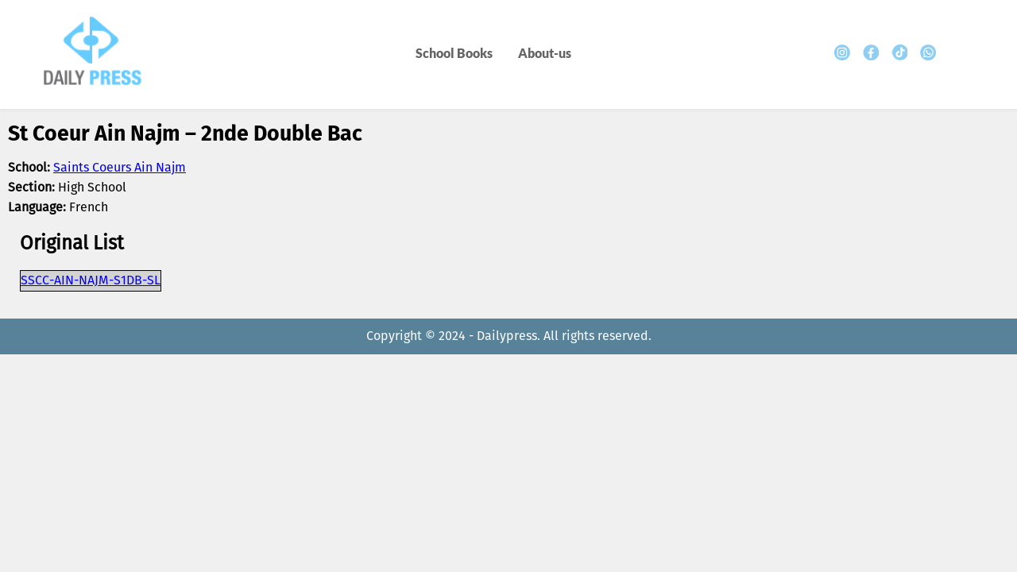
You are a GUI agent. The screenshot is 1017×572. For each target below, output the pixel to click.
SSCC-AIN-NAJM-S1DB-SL (90, 281)
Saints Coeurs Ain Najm (119, 168)
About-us (544, 52)
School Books (454, 52)
